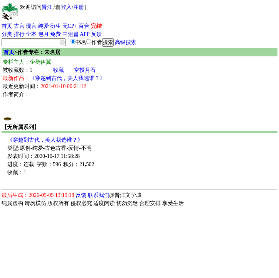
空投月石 (85, 70)
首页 (7, 26)
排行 (19, 34)
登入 (66, 7)
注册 (78, 7)
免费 (55, 34)
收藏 (58, 70)
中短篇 (70, 34)
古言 (19, 26)
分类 (7, 34)
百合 (84, 26)
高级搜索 (125, 42)
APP (85, 34)
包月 (43, 34)
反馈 (96, 34)
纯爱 (43, 26)
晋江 (47, 7)
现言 (31, 26)
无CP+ (69, 26)
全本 (31, 34)
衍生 (55, 26)
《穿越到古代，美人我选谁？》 (67, 78)
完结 (96, 26)
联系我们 (98, 195)
